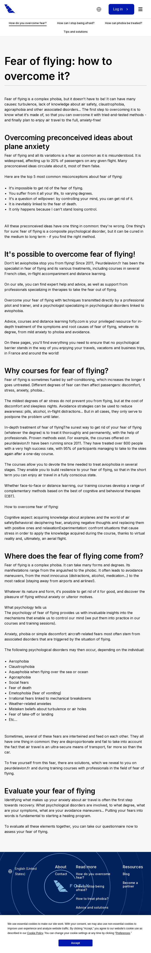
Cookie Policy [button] (35, 933)
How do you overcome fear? (93, 875)
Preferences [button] (123, 933)
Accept (75, 943)
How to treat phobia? (92, 898)
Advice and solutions (92, 907)
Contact (61, 874)
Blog (126, 874)
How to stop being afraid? (90, 888)
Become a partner (130, 884)
